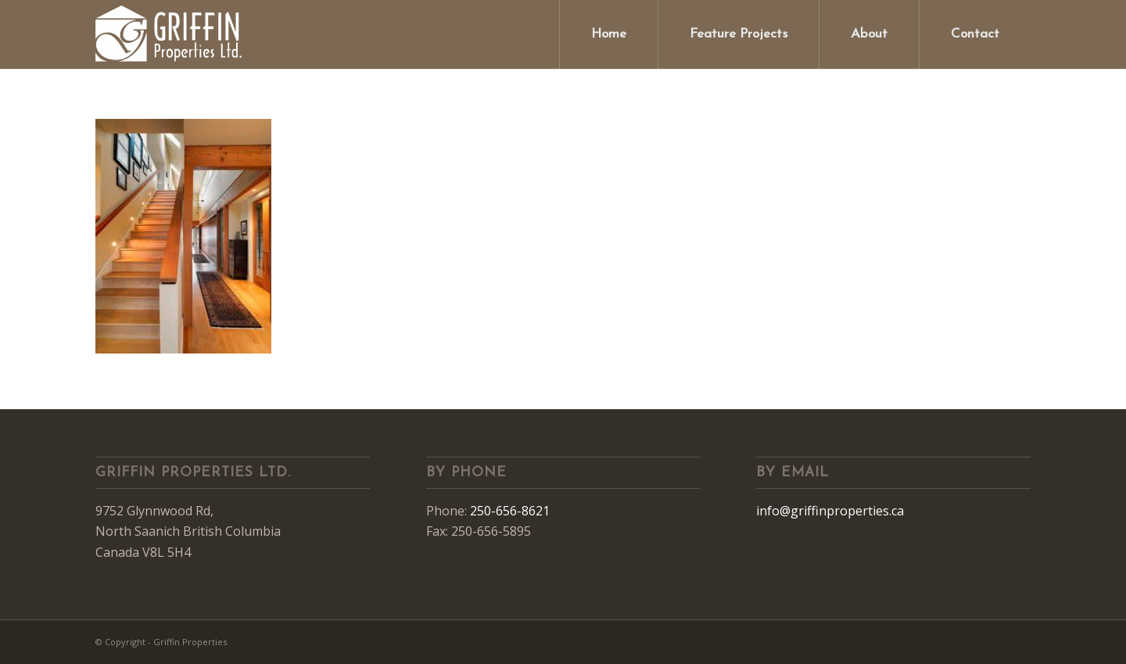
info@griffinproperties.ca (830, 510)
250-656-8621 (510, 510)
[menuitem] (608, 34)
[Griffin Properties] (169, 34)
